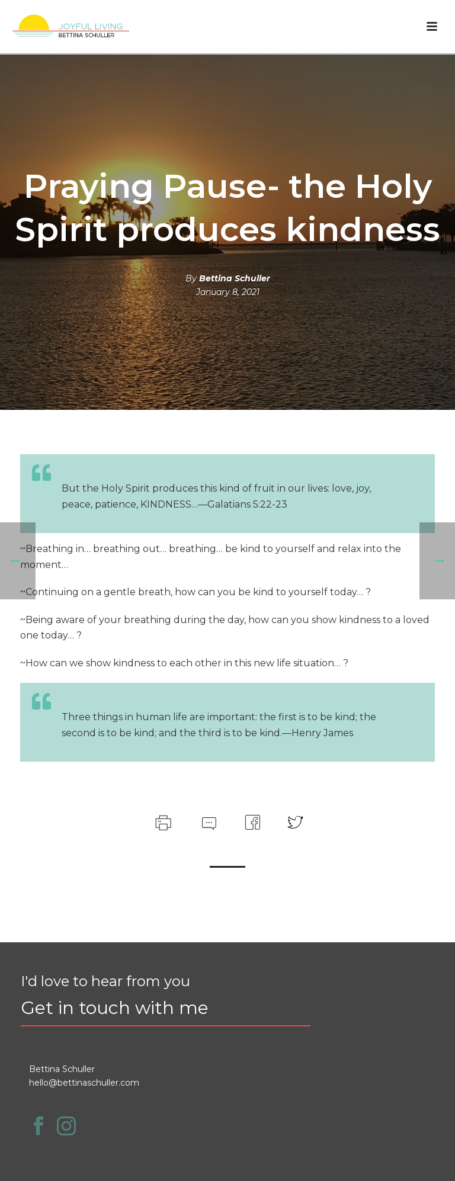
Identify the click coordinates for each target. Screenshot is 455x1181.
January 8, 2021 (227, 292)
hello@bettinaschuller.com (84, 1082)
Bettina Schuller (234, 278)
